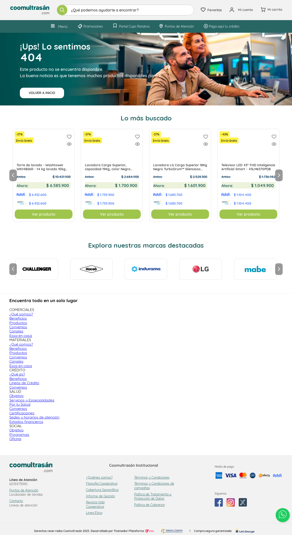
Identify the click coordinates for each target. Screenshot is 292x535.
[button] (69, 144)
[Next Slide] (279, 175)
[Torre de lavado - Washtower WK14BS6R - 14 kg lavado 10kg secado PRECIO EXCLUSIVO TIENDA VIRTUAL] (43, 175)
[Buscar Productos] (62, 10)
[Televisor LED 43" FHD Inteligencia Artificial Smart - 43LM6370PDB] (248, 175)
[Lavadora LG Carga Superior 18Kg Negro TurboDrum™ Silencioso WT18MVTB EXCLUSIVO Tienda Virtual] (180, 175)
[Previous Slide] (13, 175)
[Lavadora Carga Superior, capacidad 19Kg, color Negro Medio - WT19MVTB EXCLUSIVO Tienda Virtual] (112, 175)
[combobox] (125, 10)
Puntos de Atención (23, 490)
